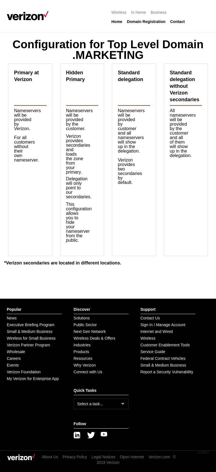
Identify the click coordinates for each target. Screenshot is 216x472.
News (12, 318)
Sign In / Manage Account (162, 325)
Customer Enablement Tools (165, 345)
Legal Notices (104, 457)
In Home (138, 12)
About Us (50, 457)
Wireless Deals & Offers (94, 338)
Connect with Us (88, 372)
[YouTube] (104, 435)
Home (116, 21)
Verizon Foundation (24, 372)
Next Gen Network (90, 331)
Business (159, 12)
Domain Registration (146, 21)
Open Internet (132, 457)
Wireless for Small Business (31, 338)
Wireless (119, 12)
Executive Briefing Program (31, 325)
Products (81, 351)
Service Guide (152, 351)
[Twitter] (90, 435)
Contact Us (150, 318)
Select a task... (90, 404)
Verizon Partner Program (28, 345)
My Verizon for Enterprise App (33, 378)
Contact (177, 21)
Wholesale (16, 351)
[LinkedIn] (77, 435)
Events (13, 365)
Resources (83, 358)
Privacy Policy (74, 457)
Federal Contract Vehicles (162, 358)
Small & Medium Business (30, 331)
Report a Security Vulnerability (166, 372)
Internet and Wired (156, 331)
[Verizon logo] (29, 16)
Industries (82, 345)
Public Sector (85, 325)
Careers (14, 358)
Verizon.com (159, 457)
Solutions (82, 318)
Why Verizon (85, 365)
